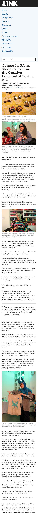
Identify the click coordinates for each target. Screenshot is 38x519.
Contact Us (7, 51)
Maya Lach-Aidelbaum (16, 87)
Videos (5, 29)
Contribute (7, 43)
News (4, 10)
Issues (5, 32)
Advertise (6, 47)
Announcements (10, 36)
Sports (5, 14)
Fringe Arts (7, 17)
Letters (5, 21)
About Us (6, 40)
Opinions (6, 25)
